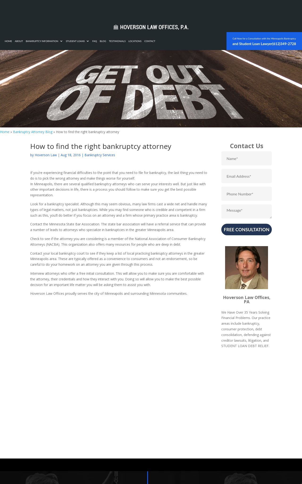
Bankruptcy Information (102, 9)
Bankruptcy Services (99, 155)
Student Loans (135, 9)
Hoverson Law (46, 155)
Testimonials (177, 9)
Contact (210, 9)
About (79, 9)
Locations (195, 9)
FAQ (155, 9)
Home (68, 9)
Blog (163, 9)
